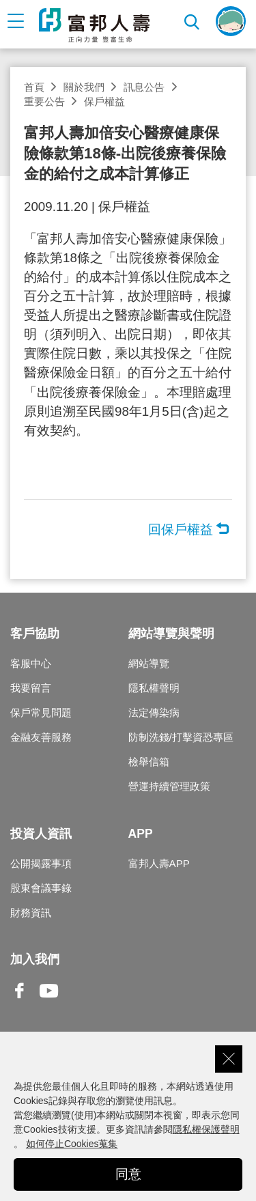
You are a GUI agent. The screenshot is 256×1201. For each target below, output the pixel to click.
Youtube (49, 1001)
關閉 (228, 1059)
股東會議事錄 (41, 888)
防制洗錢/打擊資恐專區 (180, 737)
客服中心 (30, 663)
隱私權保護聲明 (206, 1129)
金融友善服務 (41, 737)
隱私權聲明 (154, 688)
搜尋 (193, 21)
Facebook (19, 1001)
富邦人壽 (94, 25)
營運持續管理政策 (169, 786)
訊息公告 (144, 87)
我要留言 (30, 688)
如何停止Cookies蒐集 (72, 1143)
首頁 (34, 87)
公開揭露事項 (41, 863)
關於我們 (83, 87)
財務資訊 (30, 912)
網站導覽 (148, 663)
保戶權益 (104, 101)
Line (78, 992)
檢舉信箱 (148, 761)
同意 (128, 1174)
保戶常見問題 (41, 712)
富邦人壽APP (159, 863)
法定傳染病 (154, 712)
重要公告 (44, 101)
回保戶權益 (180, 529)
